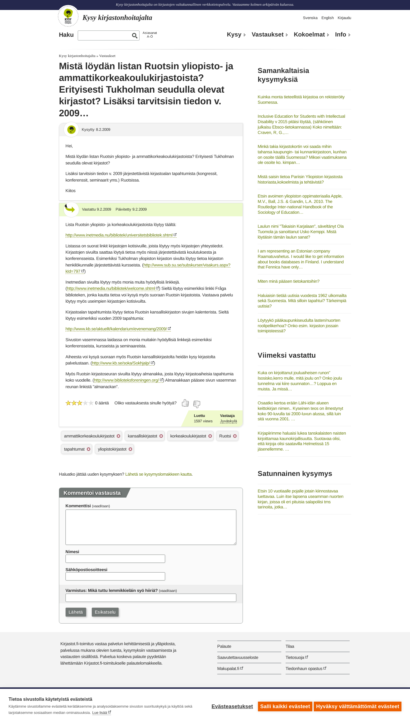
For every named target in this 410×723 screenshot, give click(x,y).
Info (340, 34)
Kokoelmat (309, 34)
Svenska (310, 18)
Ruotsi (225, 435)
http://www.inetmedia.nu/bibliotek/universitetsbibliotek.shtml (119, 235)
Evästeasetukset (231, 706)
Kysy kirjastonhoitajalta (77, 56)
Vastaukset (268, 34)
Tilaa (290, 646)
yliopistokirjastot (112, 449)
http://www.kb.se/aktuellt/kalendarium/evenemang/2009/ (116, 328)
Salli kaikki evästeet (284, 706)
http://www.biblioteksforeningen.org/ (126, 380)
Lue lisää (99, 712)
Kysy (234, 34)
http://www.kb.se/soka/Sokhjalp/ (121, 363)
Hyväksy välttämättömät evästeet (357, 706)
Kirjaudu (344, 18)
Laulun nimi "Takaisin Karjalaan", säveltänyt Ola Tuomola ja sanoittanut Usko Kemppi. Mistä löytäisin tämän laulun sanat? (301, 231)
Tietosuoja (295, 657)
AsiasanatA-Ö (150, 34)
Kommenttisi (78, 505)
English (327, 18)
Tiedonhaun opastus (304, 668)
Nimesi (72, 551)
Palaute (224, 646)
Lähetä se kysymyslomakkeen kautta (158, 474)
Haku (66, 34)
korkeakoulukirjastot (188, 435)
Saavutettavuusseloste (237, 657)
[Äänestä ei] (196, 404)
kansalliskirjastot (142, 435)
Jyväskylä (228, 421)
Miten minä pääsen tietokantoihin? (288, 281)
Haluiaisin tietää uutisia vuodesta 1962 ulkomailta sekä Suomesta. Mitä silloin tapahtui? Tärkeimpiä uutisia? (302, 300)
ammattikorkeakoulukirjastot (89, 435)
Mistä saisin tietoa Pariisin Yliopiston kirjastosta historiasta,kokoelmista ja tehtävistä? (300, 179)
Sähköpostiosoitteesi (86, 569)
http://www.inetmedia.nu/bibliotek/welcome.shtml (111, 288)
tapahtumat (74, 449)
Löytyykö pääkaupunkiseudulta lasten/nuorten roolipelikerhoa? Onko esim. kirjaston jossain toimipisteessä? (299, 325)
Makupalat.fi (228, 668)
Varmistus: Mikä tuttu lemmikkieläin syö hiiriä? (111, 590)
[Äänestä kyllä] (185, 403)
